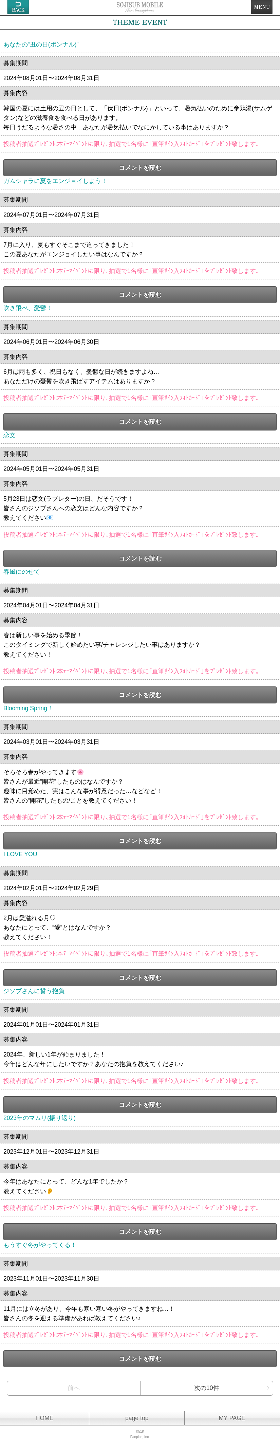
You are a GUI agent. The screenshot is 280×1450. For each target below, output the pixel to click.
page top (137, 1418)
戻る (18, 7)
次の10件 (206, 1387)
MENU (262, 7)
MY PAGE (232, 1418)
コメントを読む (140, 167)
